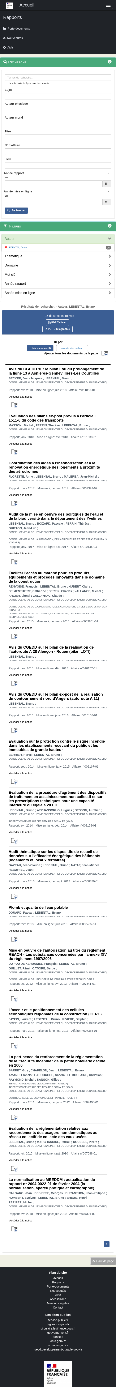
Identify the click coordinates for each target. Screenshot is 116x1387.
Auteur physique (16, 103)
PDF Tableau (57, 322)
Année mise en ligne (20, 293)
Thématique (13, 256)
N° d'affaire (12, 145)
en (6, 177)
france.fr (58, 1337)
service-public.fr (58, 1320)
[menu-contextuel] (6, 83)
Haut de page (103, 1261)
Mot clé (10, 274)
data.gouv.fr (58, 1341)
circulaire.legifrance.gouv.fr (57, 1328)
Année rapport (15, 283)
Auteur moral (14, 117)
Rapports (58, 1282)
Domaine (11, 265)
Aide (58, 1295)
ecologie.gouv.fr (58, 1345)
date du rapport (40, 348)
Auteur (9, 238)
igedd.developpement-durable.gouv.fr (58, 1349)
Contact (58, 1307)
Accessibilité (58, 1299)
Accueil (58, 1278)
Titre (8, 131)
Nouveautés (58, 1290)
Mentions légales (58, 1303)
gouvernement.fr (58, 1332)
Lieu (8, 159)
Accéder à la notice (21, 396)
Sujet (8, 89)
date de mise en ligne (72, 348)
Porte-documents (58, 1286)
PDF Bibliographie (57, 329)
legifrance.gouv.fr (58, 1324)
